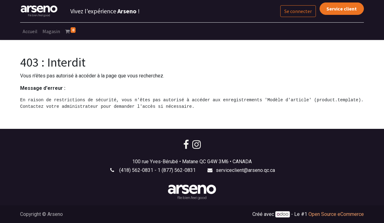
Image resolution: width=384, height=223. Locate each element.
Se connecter (298, 11)
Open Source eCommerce (336, 214)
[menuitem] (30, 31)
